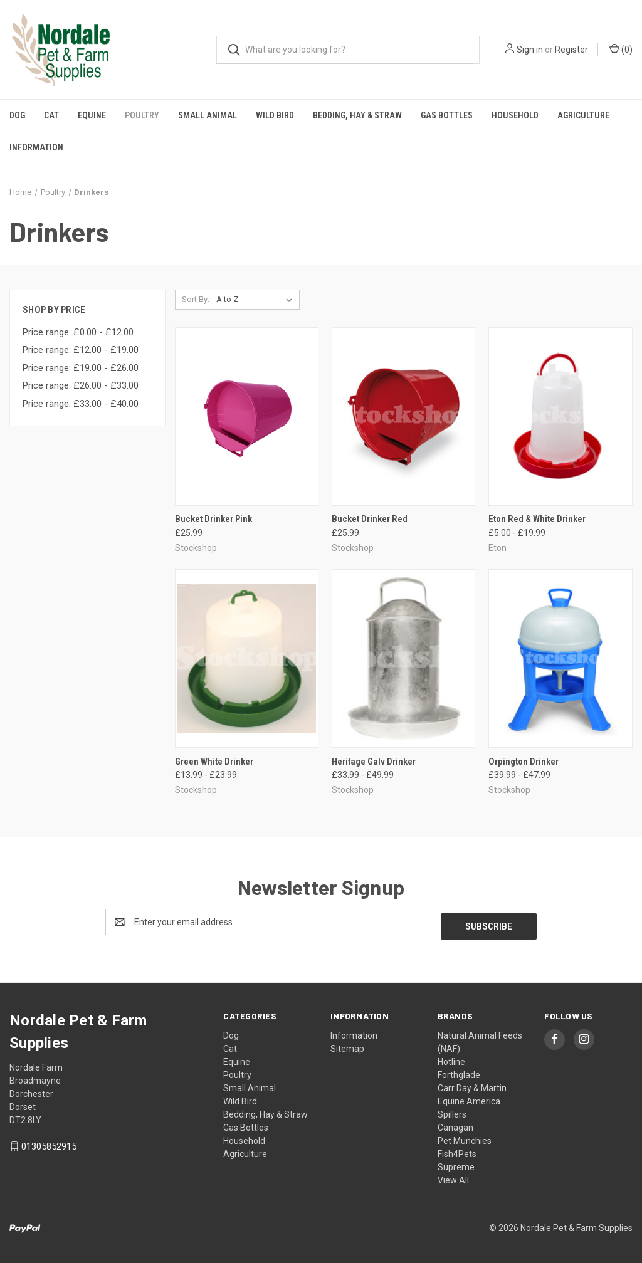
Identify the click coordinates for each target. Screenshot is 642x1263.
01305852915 (48, 1142)
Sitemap (347, 1044)
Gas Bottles (447, 115)
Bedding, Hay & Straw (357, 115)
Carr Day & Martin (472, 1084)
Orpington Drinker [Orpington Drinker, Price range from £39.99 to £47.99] (523, 761)
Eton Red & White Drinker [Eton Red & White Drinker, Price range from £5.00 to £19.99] (537, 519)
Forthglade (459, 1071)
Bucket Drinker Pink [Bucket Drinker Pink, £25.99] (213, 519)
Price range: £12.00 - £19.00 (81, 349)
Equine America (469, 1097)
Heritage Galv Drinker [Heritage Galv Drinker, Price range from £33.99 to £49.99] (374, 761)
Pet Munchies (465, 1136)
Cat (51, 115)
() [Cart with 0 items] (621, 49)
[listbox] (256, 299)
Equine (92, 115)
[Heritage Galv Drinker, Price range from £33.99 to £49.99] (403, 658)
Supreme (456, 1163)
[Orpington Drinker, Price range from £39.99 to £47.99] (560, 658)
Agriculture (583, 115)
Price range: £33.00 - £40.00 (81, 403)
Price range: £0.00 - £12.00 (78, 332)
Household (515, 115)
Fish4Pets (457, 1150)
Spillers (452, 1110)
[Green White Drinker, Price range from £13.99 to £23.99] (246, 658)
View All (453, 1176)
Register (571, 50)
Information (36, 147)
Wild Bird (275, 115)
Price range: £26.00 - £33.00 (81, 385)
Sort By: (195, 299)
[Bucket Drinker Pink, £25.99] (246, 416)
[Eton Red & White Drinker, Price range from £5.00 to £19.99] (560, 416)
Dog (17, 115)
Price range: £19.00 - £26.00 (81, 368)
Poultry (142, 115)
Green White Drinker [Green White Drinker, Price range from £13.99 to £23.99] (214, 761)
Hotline (451, 1057)
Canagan (455, 1123)
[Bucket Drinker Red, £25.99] (403, 416)
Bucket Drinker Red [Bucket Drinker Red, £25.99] (370, 519)
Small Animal (207, 115)
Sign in (530, 50)
